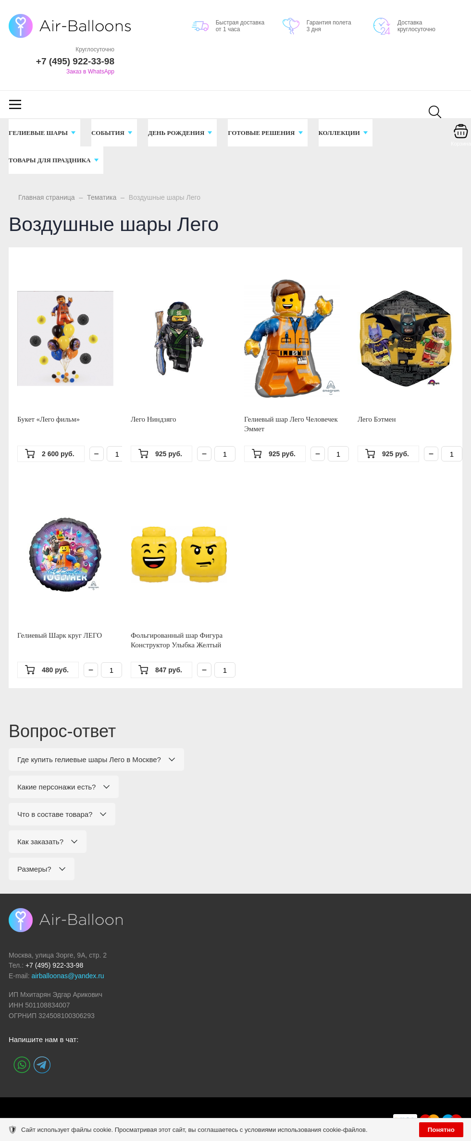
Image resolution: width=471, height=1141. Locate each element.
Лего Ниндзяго (153, 419)
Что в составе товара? (54, 814)
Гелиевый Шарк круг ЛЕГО (59, 635)
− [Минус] (96, 454)
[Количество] (117, 453)
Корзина (461, 143)
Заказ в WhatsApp (90, 71)
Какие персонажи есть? (56, 787)
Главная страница (46, 197)
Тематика (101, 197)
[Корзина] (461, 138)
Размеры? (34, 869)
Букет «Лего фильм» (48, 419)
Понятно (441, 1129)
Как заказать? (40, 842)
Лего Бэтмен (377, 419)
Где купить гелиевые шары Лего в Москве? (89, 759)
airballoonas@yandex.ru (67, 976)
